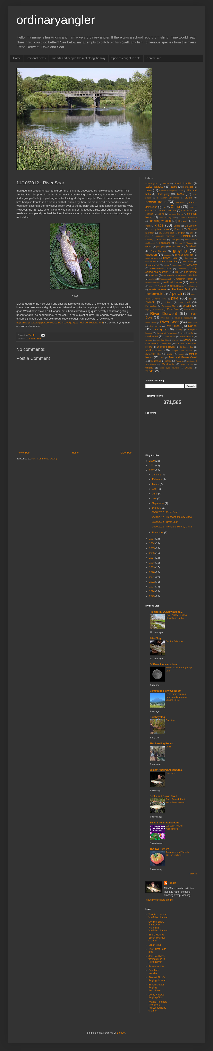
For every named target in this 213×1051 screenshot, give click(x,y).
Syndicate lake (153, 354)
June (155, 493)
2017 (152, 557)
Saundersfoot (186, 336)
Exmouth (185, 236)
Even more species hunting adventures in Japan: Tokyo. (177, 697)
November (158, 532)
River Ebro (166, 318)
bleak (180, 194)
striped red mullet (181, 350)
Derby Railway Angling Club (156, 996)
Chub (175, 206)
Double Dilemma (174, 641)
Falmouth (161, 239)
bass (148, 190)
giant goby (160, 246)
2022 (152, 581)
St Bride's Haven (165, 347)
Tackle (169, 354)
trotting (168, 361)
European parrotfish (165, 236)
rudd (183, 333)
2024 (152, 591)
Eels (147, 236)
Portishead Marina (170, 306)
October (157, 508)
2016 (152, 553)
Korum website (156, 966)
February (157, 479)
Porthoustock (151, 306)
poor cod (184, 302)
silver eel (166, 343)
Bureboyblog (157, 717)
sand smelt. (170, 337)
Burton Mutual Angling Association (156, 987)
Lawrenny (191, 265)
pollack (150, 302)
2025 (152, 596)
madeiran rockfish (184, 279)
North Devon (176, 286)
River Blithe (158, 309)
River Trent (173, 326)
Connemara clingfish (188, 217)
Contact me (153, 58)
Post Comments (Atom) (44, 458)
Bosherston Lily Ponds (168, 198)
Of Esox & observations (163, 664)
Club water (187, 210)
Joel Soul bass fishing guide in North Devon (156, 959)
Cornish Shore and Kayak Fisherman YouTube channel (158, 926)
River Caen (173, 309)
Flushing (189, 243)
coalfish (149, 214)
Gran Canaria (158, 251)
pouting (187, 305)
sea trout (175, 340)
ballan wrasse (154, 186)
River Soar (36, 338)
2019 (152, 567)
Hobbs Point (170, 258)
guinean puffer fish (184, 255)
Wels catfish (187, 364)
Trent (162, 357)
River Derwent (163, 313)
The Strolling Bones (161, 743)
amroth (166, 183)
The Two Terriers (159, 849)
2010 (152, 460)
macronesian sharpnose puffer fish (179, 275)
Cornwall (182, 221)
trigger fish (156, 361)
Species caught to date (125, 58)
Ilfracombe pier (168, 261)
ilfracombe (150, 261)
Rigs (147, 309)
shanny (187, 340)
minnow (193, 282)
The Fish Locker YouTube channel (158, 916)
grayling (180, 250)
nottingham (192, 286)
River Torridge (155, 326)
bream (188, 197)
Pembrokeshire (155, 293)
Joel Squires (187, 262)
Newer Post (23, 452)
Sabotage (171, 720)
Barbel (174, 186)
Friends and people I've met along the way (78, 58)
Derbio (176, 225)
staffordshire (153, 350)
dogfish (181, 232)
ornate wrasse (157, 289)
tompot (181, 354)
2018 (152, 562)
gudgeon (151, 254)
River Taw (192, 322)
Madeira (152, 279)
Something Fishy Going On (165, 690)
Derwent (178, 229)
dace (159, 225)
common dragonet (167, 217)
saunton (148, 340)
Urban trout (154, 944)
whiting (149, 367)
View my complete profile (159, 899)
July (154, 498)
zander (149, 371)
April (155, 489)
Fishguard (164, 242)
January (157, 474)
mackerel (153, 275)
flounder (178, 243)
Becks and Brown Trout (163, 796)
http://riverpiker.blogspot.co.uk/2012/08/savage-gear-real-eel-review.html (59, 322)
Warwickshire (168, 364)
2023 (152, 586)
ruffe (191, 333)
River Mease (150, 322)
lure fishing (190, 272)
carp (164, 207)
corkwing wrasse (160, 220)
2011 (152, 465)
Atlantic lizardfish (183, 183)
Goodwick (191, 246)
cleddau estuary (167, 210)
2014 (152, 543)
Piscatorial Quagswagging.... (166, 611)
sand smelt (151, 336)
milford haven (173, 282)
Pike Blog (155, 638)
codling (160, 214)
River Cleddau (190, 309)
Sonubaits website (153, 972)
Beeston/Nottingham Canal (171, 190)
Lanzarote (177, 265)
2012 (152, 470)
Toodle (172, 883)
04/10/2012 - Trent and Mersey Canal (172, 517)
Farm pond (176, 239)
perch (177, 293)
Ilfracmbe (189, 258)
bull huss (180, 202)
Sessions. (171, 773)
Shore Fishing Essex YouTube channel (156, 937)
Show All (193, 874)
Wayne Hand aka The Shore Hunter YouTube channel (157, 1006)
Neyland (162, 286)
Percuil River (160, 299)
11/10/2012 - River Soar (165, 521)
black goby (163, 194)
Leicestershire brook (160, 268)
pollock (168, 302)
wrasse (188, 367)
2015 (152, 548)
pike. (191, 299)
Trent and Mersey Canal (183, 357)
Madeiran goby (165, 279)
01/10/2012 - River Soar (165, 512)
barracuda (188, 187)
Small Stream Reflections (164, 822)
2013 (152, 538)
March (156, 484)
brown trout (155, 202)
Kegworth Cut (152, 265)
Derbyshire (191, 225)
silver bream (151, 343)
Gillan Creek (175, 246)
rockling (179, 330)
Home (17, 58)
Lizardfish (182, 269)
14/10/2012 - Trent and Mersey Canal (172, 526)
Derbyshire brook (159, 229)
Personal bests (36, 58)
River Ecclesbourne (184, 318)
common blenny (176, 214)
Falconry (149, 239)
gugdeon (167, 255)
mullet (151, 286)
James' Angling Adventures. (166, 770)
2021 (152, 577)
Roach (192, 326)
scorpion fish (162, 340)
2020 (152, 572)
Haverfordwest (151, 258)
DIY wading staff (166, 233)
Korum (166, 265)
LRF (177, 272)
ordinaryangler (55, 20)
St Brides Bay (186, 347)
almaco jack (151, 183)
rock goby (160, 329)
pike (28, 338)
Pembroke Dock (181, 289)
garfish (148, 246)
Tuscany (179, 361)
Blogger (121, 1032)
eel (191, 232)
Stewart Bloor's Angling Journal (156, 979)
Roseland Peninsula (167, 333)
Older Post (126, 452)
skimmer (180, 343)
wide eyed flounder (169, 368)
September (158, 503)
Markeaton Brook (153, 282)
